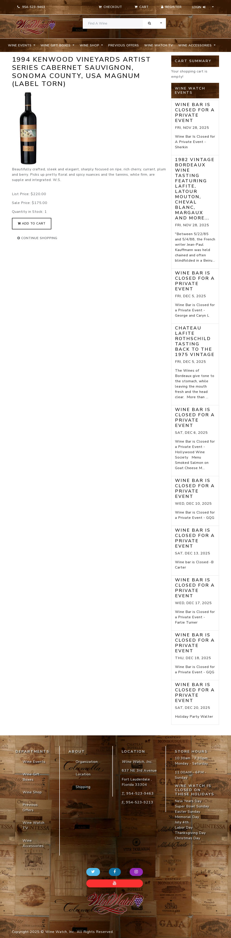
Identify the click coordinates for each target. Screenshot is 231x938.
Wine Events (34, 761)
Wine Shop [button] (90, 45)
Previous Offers (123, 45)
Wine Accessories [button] (195, 45)
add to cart (32, 223)
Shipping (83, 786)
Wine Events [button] (20, 45)
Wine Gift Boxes (31, 777)
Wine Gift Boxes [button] (56, 45)
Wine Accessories (33, 843)
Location (83, 774)
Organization (87, 761)
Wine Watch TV (158, 45)
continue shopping (37, 238)
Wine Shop (32, 792)
